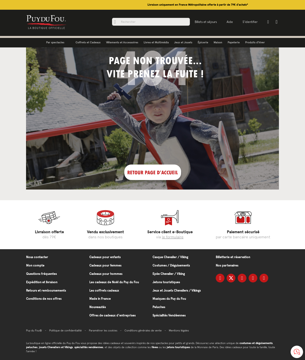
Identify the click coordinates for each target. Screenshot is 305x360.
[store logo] (47, 20)
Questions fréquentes (41, 274)
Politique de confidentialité (65, 330)
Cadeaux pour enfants (105, 257)
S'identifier (249, 22)
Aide (229, 22)
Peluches (158, 307)
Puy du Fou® (34, 330)
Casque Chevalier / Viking (170, 257)
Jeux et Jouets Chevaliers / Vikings (176, 290)
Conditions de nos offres (43, 299)
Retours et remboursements (46, 290)
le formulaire (172, 237)
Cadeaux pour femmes (105, 265)
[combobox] (150, 22)
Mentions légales (179, 330)
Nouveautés (97, 307)
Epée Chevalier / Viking (168, 274)
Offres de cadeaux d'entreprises (112, 315)
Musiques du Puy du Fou (169, 299)
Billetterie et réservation (233, 257)
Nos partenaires (227, 265)
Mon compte (35, 265)
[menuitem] (52, 42)
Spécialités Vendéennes (169, 315)
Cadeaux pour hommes (105, 274)
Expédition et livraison (41, 282)
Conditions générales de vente (143, 330)
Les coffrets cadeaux (104, 290)
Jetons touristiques (166, 282)
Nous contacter (37, 257)
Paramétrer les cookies (103, 330)
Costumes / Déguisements (171, 265)
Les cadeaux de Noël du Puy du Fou (114, 282)
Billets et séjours (205, 22)
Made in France (100, 299)
